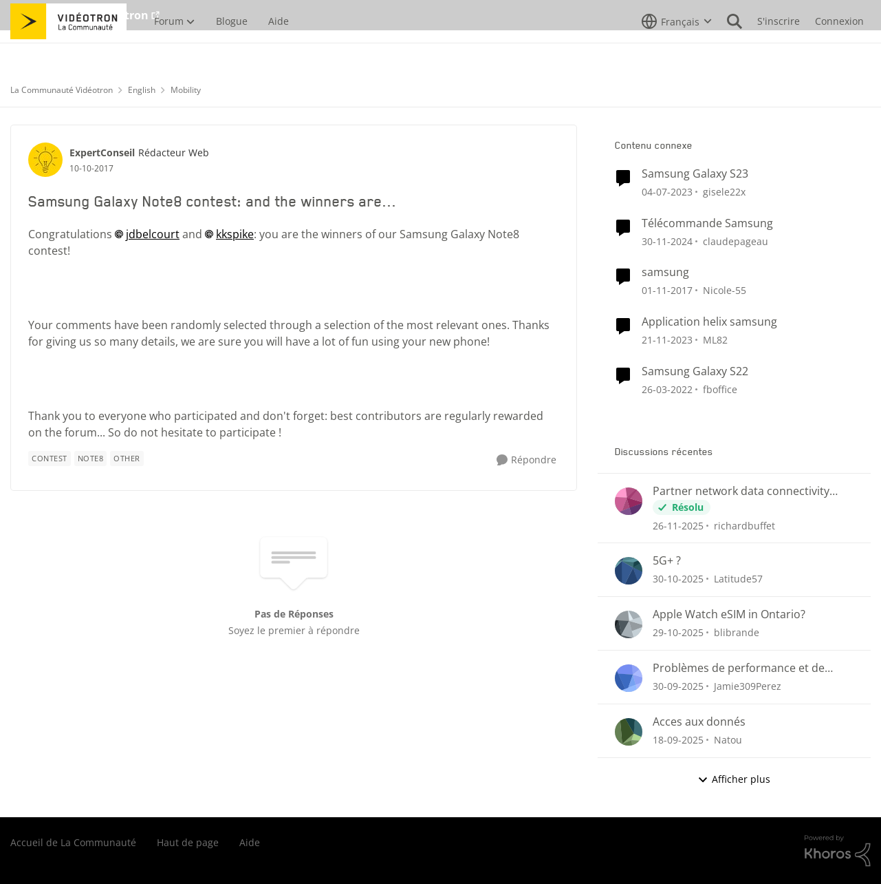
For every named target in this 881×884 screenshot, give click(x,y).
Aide (249, 842)
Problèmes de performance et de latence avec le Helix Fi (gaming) (739, 668)
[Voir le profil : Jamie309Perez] (628, 678)
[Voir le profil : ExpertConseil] (45, 160)
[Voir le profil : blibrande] (628, 624)
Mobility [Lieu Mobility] (186, 90)
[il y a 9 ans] (667, 290)
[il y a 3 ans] (667, 340)
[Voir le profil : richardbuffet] (628, 501)
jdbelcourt (153, 234)
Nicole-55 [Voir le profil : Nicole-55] (724, 290)
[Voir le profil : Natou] (628, 732)
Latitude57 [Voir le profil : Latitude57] (738, 578)
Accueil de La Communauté (73, 842)
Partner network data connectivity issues (741, 491)
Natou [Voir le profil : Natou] (728, 739)
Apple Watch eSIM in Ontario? (729, 614)
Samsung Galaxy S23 (695, 174)
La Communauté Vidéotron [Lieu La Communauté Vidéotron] (61, 90)
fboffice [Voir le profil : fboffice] (720, 389)
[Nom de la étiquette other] (127, 458)
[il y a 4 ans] (667, 192)
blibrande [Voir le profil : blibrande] (736, 632)
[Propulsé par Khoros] (838, 851)
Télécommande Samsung (707, 223)
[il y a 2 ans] (667, 240)
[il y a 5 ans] (667, 389)
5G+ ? (667, 561)
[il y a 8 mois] (678, 525)
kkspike (235, 234)
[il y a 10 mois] (678, 686)
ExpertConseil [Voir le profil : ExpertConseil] (102, 152)
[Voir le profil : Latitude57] (628, 571)
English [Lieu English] (141, 90)
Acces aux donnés (699, 722)
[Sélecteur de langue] (676, 51)
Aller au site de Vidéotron (79, 15)
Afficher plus (733, 779)
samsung (665, 272)
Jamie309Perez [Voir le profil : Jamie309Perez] (747, 686)
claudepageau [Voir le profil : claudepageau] (735, 240)
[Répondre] (526, 460)
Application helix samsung (709, 322)
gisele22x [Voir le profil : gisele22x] (724, 191)
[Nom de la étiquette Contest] (49, 458)
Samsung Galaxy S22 (695, 371)
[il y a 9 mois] (678, 578)
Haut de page (188, 842)
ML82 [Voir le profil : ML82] (715, 339)
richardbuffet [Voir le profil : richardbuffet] (744, 525)
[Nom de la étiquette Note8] (90, 458)
